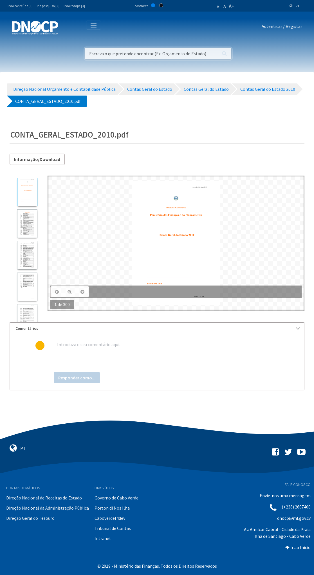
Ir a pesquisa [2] (48, 6)
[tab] (157, 328)
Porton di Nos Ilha (112, 508)
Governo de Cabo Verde (116, 498)
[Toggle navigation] (65, 27)
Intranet (103, 538)
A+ (231, 6)
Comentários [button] (157, 328)
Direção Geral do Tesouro (30, 518)
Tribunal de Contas (113, 528)
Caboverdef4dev (110, 518)
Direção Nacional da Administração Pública (47, 508)
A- (219, 6)
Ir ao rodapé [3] (74, 6)
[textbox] (166, 353)
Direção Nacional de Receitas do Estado (44, 498)
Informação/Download (37, 159)
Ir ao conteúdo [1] (20, 6)
